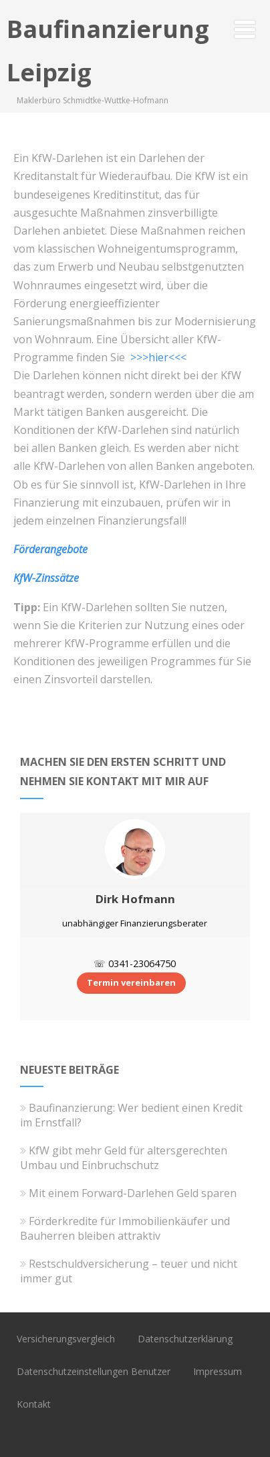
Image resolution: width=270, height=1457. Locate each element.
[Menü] (245, 29)
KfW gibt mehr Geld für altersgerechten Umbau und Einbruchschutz (123, 1157)
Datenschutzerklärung (185, 1338)
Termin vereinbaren (131, 982)
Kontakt (34, 1404)
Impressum (217, 1371)
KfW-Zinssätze (46, 578)
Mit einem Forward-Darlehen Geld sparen (128, 1193)
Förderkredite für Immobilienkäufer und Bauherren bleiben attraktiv (125, 1228)
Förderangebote (50, 549)
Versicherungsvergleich (66, 1338)
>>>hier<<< (158, 357)
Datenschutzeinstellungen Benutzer (93, 1371)
